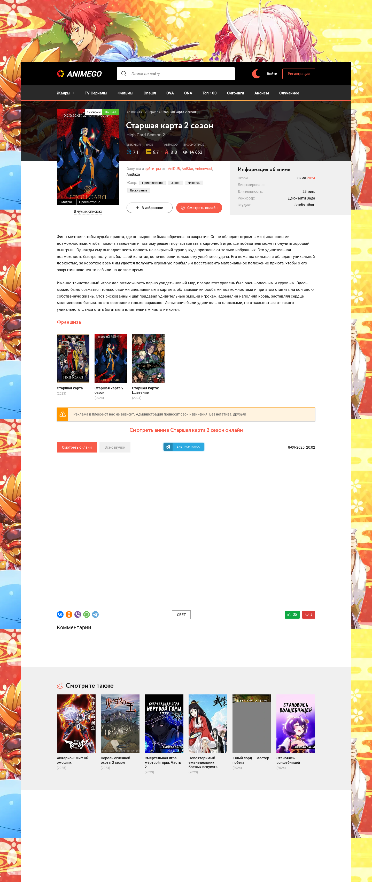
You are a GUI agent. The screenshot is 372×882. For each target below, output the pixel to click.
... (111, 202)
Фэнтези (194, 183)
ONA (188, 93)
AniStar (187, 169)
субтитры (153, 169)
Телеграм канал (188, 446)
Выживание (138, 190)
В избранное (149, 208)
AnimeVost (203, 169)
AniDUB (174, 169)
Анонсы (261, 93)
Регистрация (299, 74)
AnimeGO (84, 73)
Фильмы (125, 93)
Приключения (152, 183)
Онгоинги (235, 93)
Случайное (289, 93)
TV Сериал (150, 112)
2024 (311, 178)
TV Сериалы (96, 93)
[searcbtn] (124, 74)
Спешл (150, 93)
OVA (170, 93)
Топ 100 (210, 93)
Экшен (175, 183)
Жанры (63, 93)
